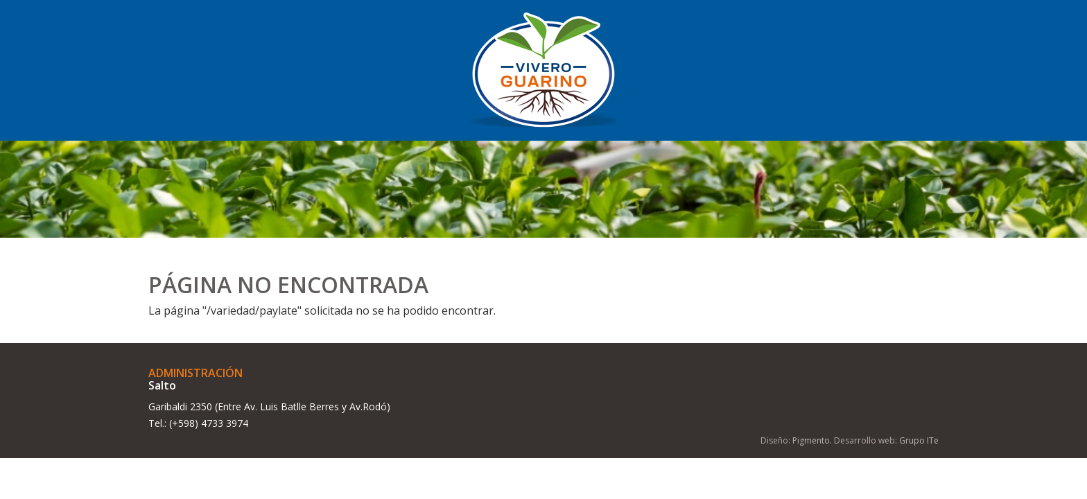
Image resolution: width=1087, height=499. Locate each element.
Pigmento (811, 440)
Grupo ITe (919, 440)
